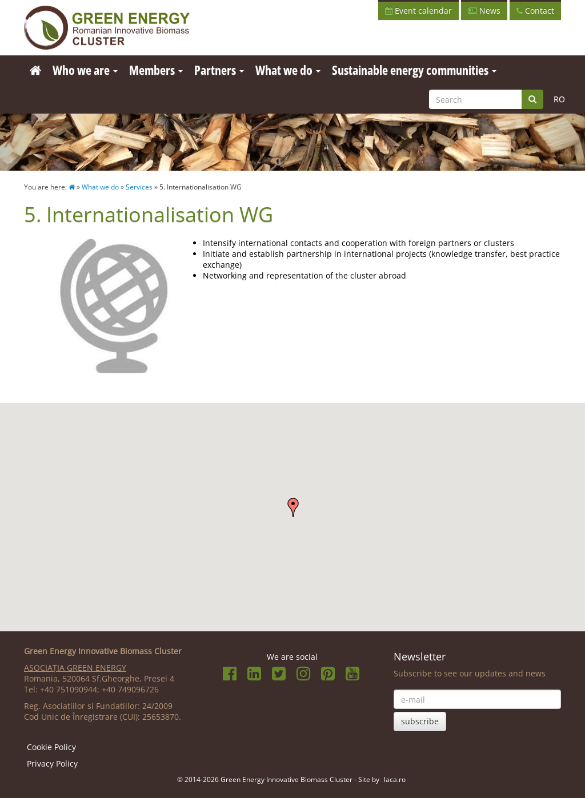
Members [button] (156, 69)
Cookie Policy (51, 746)
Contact (535, 10)
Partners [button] (219, 69)
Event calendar (418, 10)
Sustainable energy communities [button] (414, 69)
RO (559, 99)
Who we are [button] (85, 69)
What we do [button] (287, 69)
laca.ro (395, 779)
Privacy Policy (52, 763)
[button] (293, 507)
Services (139, 187)
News (484, 10)
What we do (100, 187)
